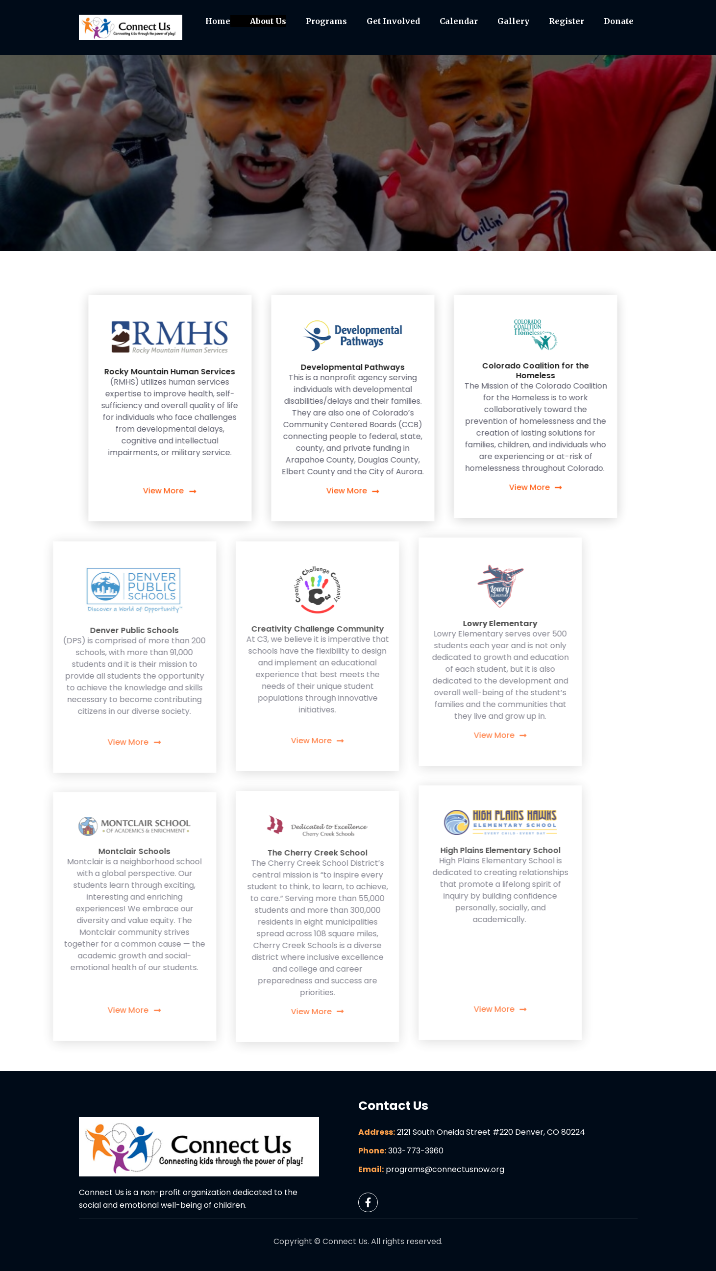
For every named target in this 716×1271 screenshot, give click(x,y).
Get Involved (393, 21)
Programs (326, 21)
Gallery (513, 21)
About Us (268, 21)
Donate (619, 21)
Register (566, 21)
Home (217, 21)
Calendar (459, 21)
